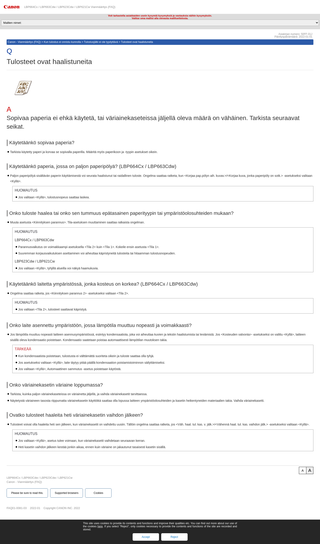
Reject (174, 537)
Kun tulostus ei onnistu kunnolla (62, 42)
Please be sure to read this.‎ (27, 493)
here (100, 526)
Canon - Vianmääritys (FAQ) (24, 42)
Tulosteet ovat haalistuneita (137, 42)
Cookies (98, 493)
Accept (146, 537)
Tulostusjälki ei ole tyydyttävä (101, 42)
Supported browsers (66, 493)
